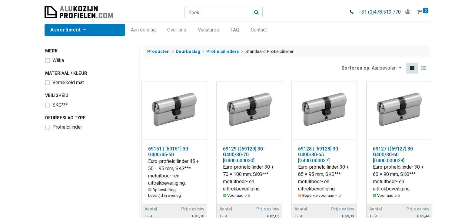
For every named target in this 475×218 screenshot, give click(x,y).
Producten (158, 51)
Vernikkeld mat (68, 82)
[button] (386, 68)
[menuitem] (144, 30)
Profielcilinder (67, 127)
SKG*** (60, 105)
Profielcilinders (222, 51)
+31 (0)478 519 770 (379, 12)
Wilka (58, 60)
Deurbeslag (188, 51)
